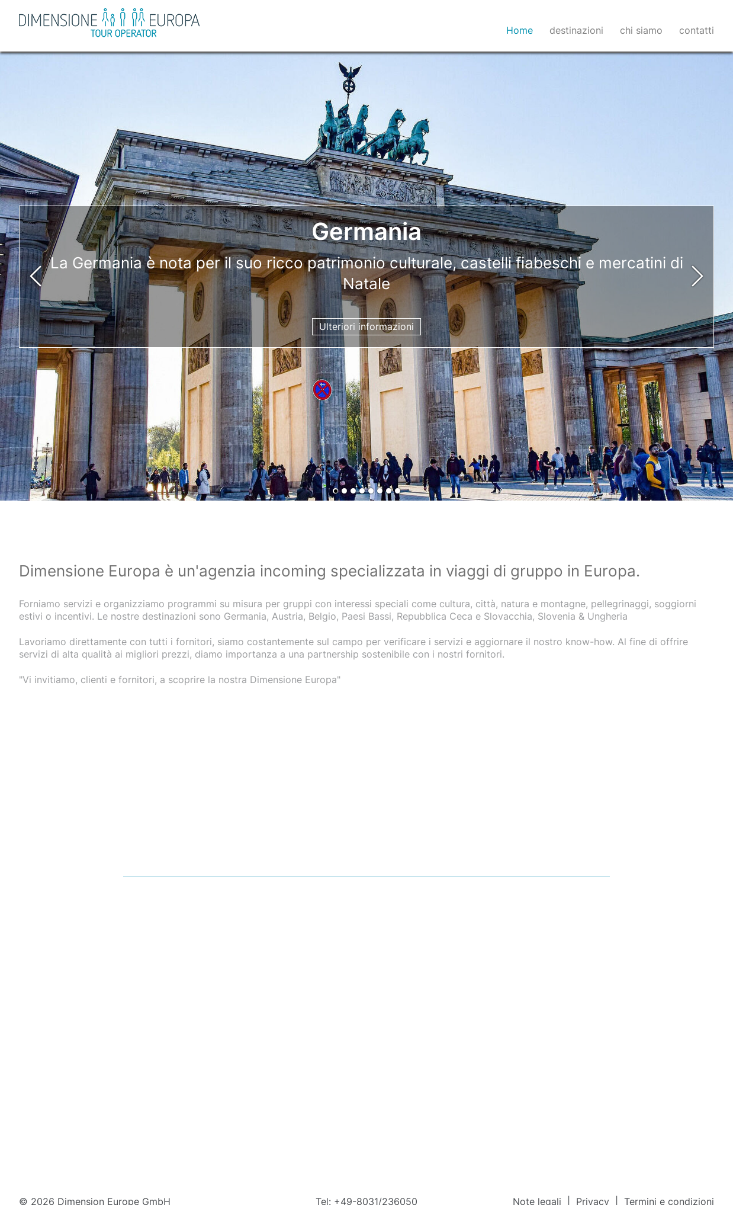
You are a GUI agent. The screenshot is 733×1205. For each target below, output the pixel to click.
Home (519, 30)
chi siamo (641, 30)
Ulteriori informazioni (366, 326)
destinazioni (576, 30)
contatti (696, 30)
